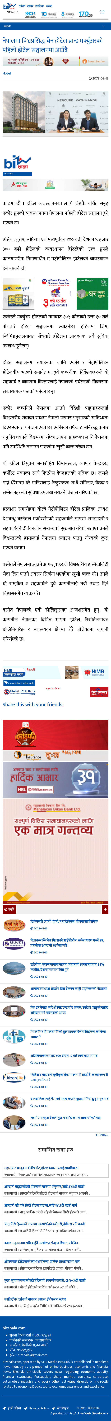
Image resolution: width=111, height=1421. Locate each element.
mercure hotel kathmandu (19, 683)
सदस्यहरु (63, 1408)
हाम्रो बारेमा (14, 1408)
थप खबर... (101, 1135)
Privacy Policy (39, 1408)
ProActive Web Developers (88, 1413)
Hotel (7, 73)
